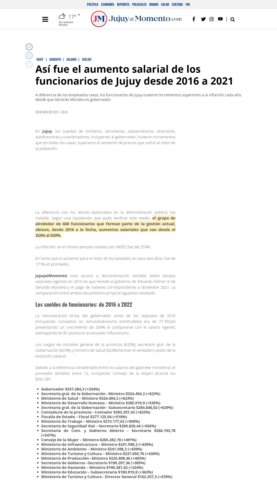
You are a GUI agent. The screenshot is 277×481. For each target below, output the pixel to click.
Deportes (123, 4)
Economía (107, 4)
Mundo (153, 4)
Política (92, 4)
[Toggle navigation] (45, 19)
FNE (188, 4)
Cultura (177, 4)
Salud (165, 4)
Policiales (139, 4)
